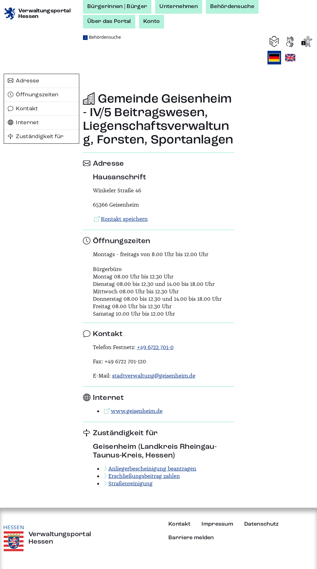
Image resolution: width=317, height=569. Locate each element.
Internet (23, 123)
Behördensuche (232, 6)
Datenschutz (261, 524)
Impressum (217, 524)
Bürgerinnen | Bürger (117, 6)
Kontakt (23, 109)
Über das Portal (109, 21)
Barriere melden (191, 538)
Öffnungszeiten (33, 95)
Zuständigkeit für (36, 136)
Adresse (23, 81)
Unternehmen (178, 6)
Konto (151, 21)
